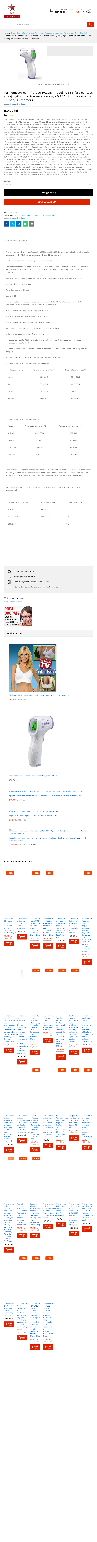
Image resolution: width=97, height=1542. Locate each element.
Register (89, 12)
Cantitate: (7, 181)
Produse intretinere (22, 215)
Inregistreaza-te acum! (13, 600)
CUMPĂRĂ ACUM (46, 201)
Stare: (6, 115)
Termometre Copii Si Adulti (44, 215)
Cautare (90, 24)
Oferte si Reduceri (18, 104)
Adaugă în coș (48, 192)
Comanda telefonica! (64, 10)
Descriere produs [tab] (17, 240)
